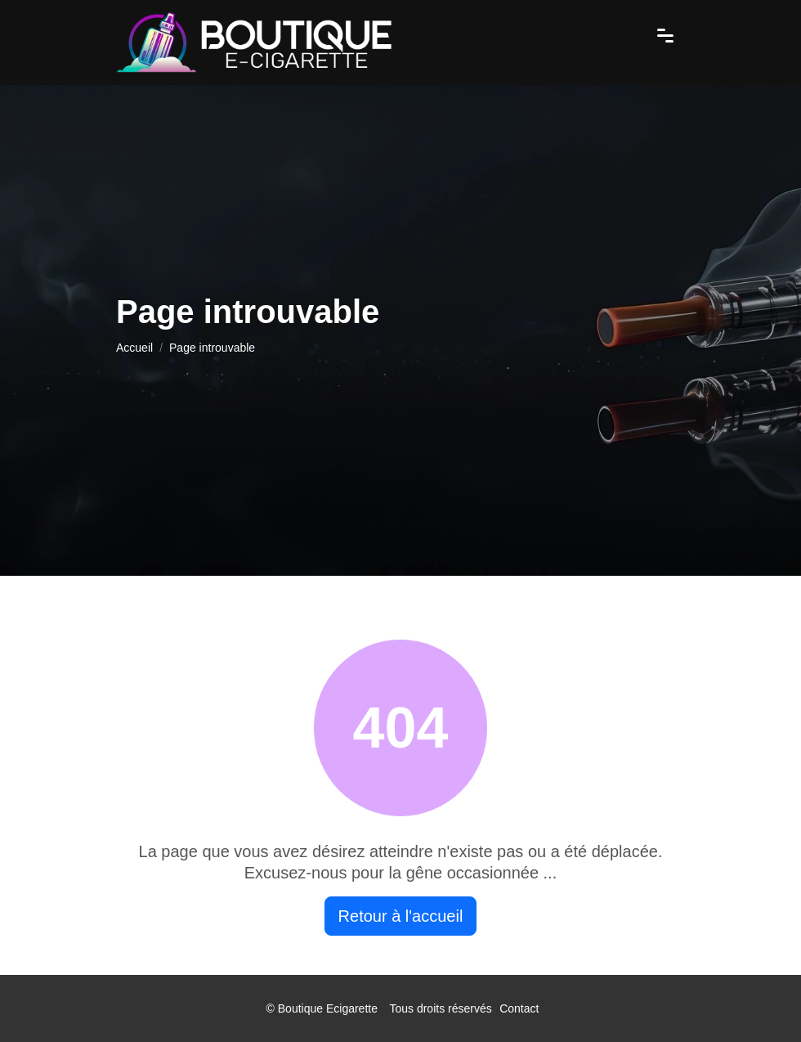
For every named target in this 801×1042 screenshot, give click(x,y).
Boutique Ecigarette (328, 1008)
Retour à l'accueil (400, 916)
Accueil (134, 347)
